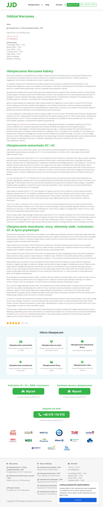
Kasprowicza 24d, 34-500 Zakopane (49, 483)
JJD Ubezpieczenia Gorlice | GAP (48, 474)
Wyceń (28, 392)
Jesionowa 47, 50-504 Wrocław (47, 489)
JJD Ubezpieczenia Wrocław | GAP (49, 486)
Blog (53, 5)
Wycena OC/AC (73, 5)
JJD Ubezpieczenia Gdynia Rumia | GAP (51, 493)
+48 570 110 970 (88, 5)
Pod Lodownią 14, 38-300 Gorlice (48, 477)
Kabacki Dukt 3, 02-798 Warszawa (18, 481)
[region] (78, 493)
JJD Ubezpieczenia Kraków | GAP (49, 468)
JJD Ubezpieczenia (24, 125)
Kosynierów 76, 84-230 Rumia (47, 495)
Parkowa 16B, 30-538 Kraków (47, 471)
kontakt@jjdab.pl (12, 40)
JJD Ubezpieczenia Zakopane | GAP (50, 480)
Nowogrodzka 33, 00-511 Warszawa (19, 473)
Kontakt (60, 5)
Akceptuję (78, 500)
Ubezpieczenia (42, 5)
